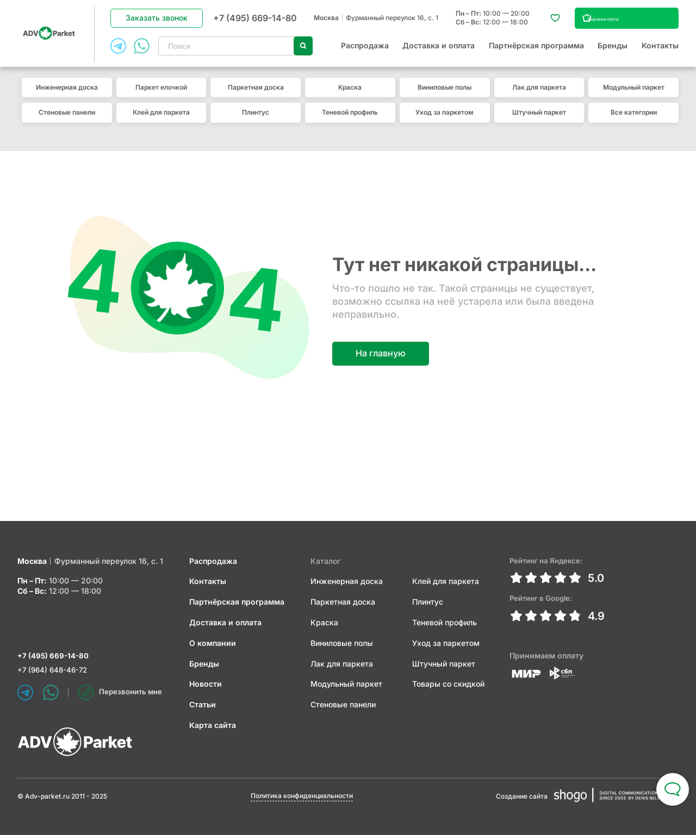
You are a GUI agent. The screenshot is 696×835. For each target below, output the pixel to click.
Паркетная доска (256, 97)
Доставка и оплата (438, 50)
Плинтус (255, 122)
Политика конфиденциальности (302, 796)
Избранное (549, 23)
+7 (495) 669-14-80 (257, 22)
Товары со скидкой (447, 682)
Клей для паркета (161, 122)
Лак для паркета (539, 97)
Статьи (204, 702)
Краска (350, 97)
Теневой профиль (350, 122)
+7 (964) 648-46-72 (54, 669)
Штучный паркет (539, 122)
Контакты (660, 50)
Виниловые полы (444, 97)
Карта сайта (214, 722)
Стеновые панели (67, 122)
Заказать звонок (159, 22)
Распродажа (365, 50)
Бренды (612, 50)
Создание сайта (522, 796)
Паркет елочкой (161, 97)
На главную (384, 351)
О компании (214, 640)
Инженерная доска (67, 97)
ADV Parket (50, 38)
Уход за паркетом (444, 122)
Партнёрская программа (536, 50)
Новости (207, 682)
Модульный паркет (633, 97)
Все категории (634, 122)
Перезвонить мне (122, 692)
